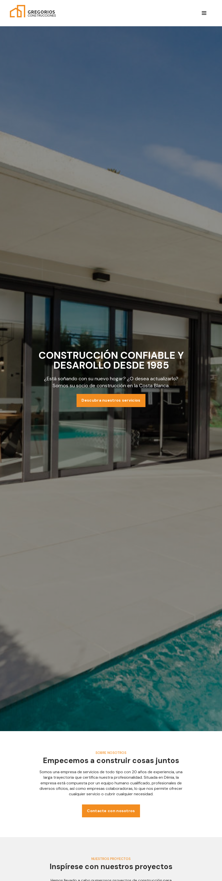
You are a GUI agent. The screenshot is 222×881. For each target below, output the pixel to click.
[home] (33, 11)
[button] (204, 13)
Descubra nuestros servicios (110, 400)
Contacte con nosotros (111, 810)
